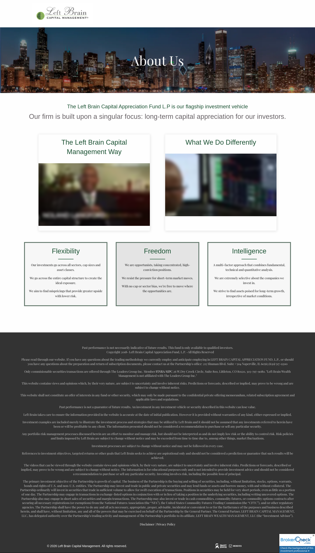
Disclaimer (147, 524)
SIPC (169, 371)
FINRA (160, 371)
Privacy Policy (165, 524)
